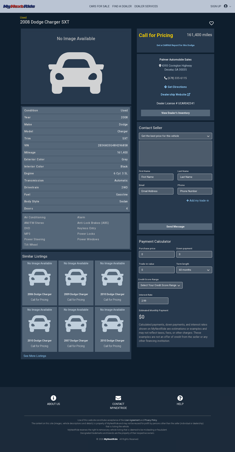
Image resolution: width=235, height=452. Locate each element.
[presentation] (165, 214)
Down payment (184, 248)
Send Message (175, 226)
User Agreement (132, 420)
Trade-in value (146, 264)
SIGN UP (216, 6)
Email (141, 185)
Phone (181, 185)
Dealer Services (146, 6)
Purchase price (147, 248)
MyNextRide (111, 439)
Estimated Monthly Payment (153, 310)
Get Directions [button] (175, 87)
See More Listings (35, 356)
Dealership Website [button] (175, 94)
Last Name (183, 171)
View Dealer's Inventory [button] (175, 113)
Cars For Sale (99, 6)
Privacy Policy (150, 420)
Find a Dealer (122, 6)
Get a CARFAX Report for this (176, 45)
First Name (144, 171)
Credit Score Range (148, 279)
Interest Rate (145, 295)
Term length (182, 264)
